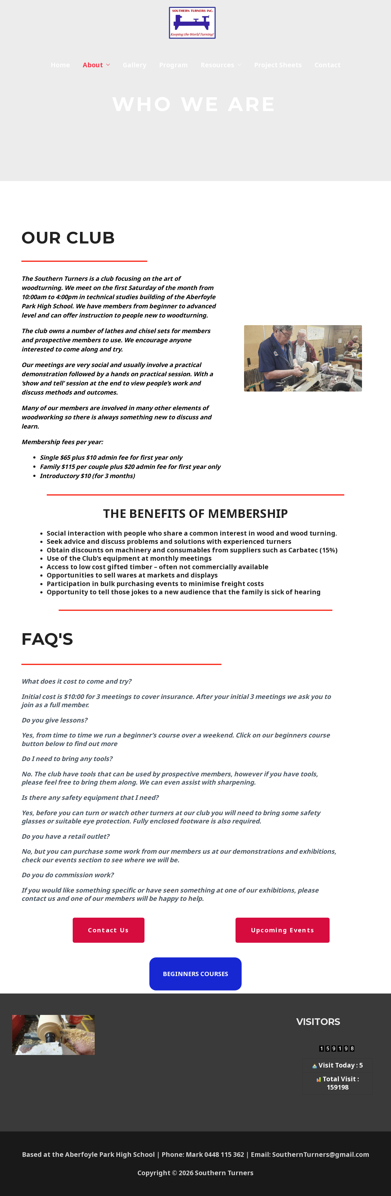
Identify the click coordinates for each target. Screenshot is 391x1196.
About (93, 70)
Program (173, 70)
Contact (328, 70)
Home (60, 70)
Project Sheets (278, 70)
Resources (217, 70)
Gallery (134, 70)
